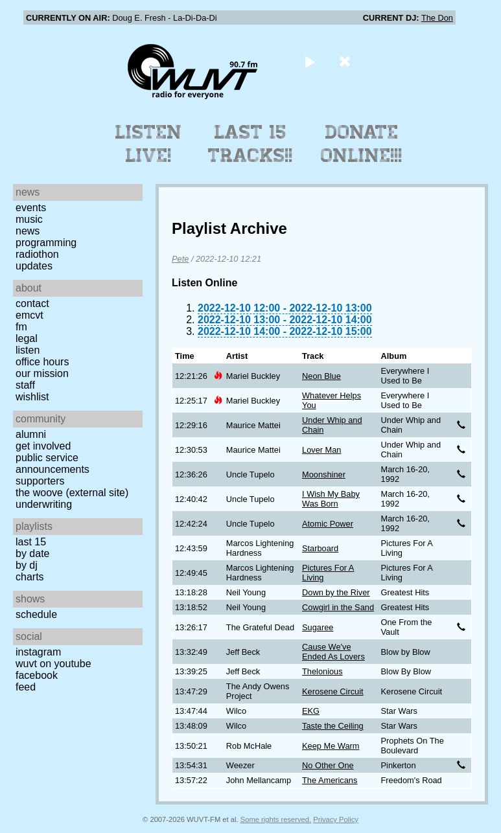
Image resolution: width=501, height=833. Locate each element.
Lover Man (321, 450)
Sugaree (317, 627)
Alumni (31, 434)
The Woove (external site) (72, 492)
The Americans (329, 780)
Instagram (38, 651)
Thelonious (322, 671)
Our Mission (42, 373)
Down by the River (336, 592)
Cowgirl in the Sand (338, 607)
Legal (27, 338)
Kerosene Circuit (333, 691)
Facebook (37, 675)
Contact (32, 303)
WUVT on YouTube (53, 663)
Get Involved (43, 445)
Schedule (36, 614)
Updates (34, 265)
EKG (311, 711)
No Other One (328, 765)
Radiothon (37, 254)
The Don (437, 18)
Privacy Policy (335, 819)
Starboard (320, 548)
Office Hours (42, 361)
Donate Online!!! (361, 143)
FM (21, 326)
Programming (46, 242)
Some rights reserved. (275, 819)
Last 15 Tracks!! (250, 143)
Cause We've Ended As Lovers (333, 651)
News (28, 230)
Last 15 (31, 541)
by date (32, 553)
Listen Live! (148, 143)
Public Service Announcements (52, 463)
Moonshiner (323, 474)
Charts (30, 576)
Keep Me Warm (330, 746)
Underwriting (44, 504)
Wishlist (32, 396)
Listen (28, 350)
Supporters (40, 480)
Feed (26, 686)
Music (29, 219)
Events (31, 207)
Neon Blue (321, 376)
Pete (180, 259)
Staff (25, 385)
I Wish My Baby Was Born (331, 498)
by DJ (27, 565)
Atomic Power (327, 524)
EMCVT (29, 315)
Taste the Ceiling (333, 726)
